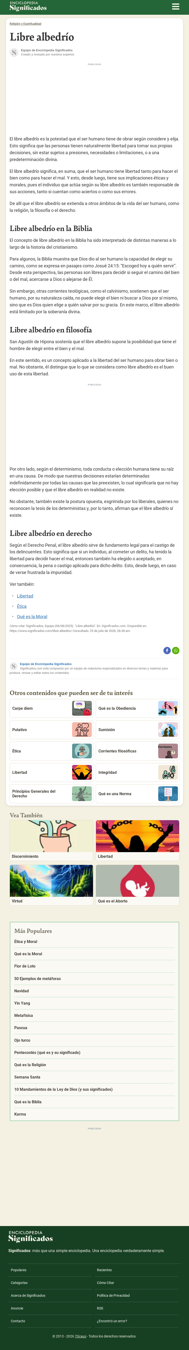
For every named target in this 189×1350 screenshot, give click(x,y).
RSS (100, 1308)
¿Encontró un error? (112, 1321)
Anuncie (17, 1308)
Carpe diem (52, 708)
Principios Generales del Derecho (52, 793)
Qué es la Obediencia (138, 708)
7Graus (80, 1336)
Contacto (18, 1321)
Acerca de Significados (28, 1295)
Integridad (138, 772)
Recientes (104, 1270)
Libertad (25, 596)
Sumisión (138, 729)
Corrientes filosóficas (138, 751)
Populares (18, 1270)
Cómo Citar (105, 1283)
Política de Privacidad (113, 1295)
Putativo (52, 729)
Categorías (19, 1283)
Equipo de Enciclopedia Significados (46, 664)
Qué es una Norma (138, 793)
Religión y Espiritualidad (25, 24)
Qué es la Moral (32, 616)
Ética (22, 606)
